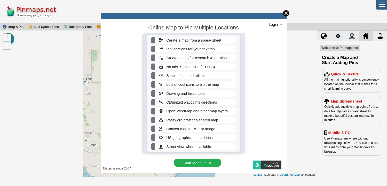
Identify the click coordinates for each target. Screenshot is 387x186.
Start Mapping (197, 163)
